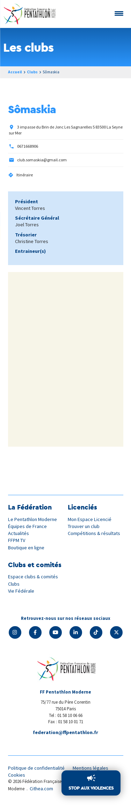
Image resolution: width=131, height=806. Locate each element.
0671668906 (27, 146)
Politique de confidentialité (36, 768)
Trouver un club (84, 526)
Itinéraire (24, 174)
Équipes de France (27, 526)
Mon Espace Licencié (89, 519)
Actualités (18, 533)
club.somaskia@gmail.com (42, 159)
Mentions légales (90, 768)
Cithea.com (41, 788)
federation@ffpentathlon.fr (65, 732)
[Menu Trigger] (119, 13)
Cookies (16, 775)
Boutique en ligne (26, 547)
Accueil (15, 71)
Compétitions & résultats (94, 533)
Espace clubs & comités (33, 576)
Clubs (32, 71)
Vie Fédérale (21, 591)
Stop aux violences (91, 788)
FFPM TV (16, 540)
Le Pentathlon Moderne (32, 519)
